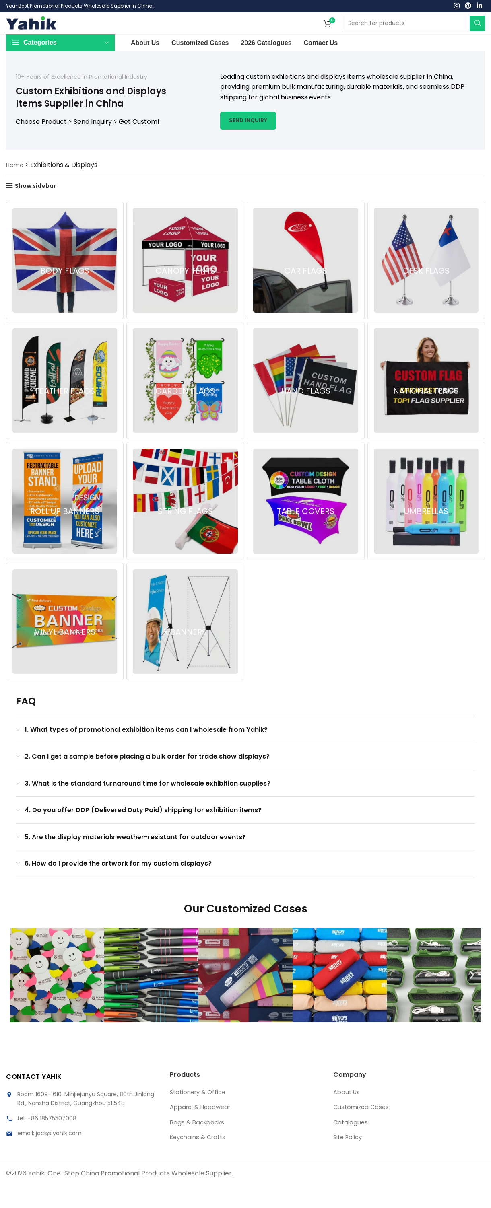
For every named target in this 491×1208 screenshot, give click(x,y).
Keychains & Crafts (200, 1158)
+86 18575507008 (51, 1139)
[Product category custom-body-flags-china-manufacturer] (64, 281)
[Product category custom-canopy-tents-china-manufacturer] (185, 281)
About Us (347, 1113)
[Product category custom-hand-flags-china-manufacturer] (306, 402)
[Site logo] (31, 33)
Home (15, 185)
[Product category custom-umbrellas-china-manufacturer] (427, 522)
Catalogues (351, 1143)
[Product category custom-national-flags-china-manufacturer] (427, 402)
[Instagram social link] (456, 7)
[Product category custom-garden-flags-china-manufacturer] (185, 402)
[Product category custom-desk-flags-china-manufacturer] (427, 281)
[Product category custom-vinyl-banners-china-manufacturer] (64, 643)
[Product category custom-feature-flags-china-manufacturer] (64, 402)
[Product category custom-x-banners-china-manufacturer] (185, 643)
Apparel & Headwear (203, 1128)
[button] (19, 997)
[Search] (413, 33)
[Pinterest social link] (468, 7)
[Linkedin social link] (479, 7)
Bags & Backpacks (199, 1143)
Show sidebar (38, 206)
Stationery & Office (200, 1113)
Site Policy (349, 1158)
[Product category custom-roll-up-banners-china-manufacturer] (64, 522)
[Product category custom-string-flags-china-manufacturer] (185, 522)
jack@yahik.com (59, 1154)
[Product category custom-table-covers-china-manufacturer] (306, 522)
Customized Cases (362, 1128)
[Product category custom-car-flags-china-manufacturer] (306, 281)
